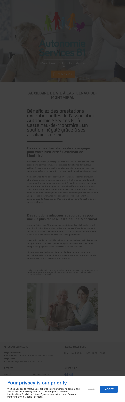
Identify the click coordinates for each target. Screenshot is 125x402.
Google (28, 397)
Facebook (37, 397)
